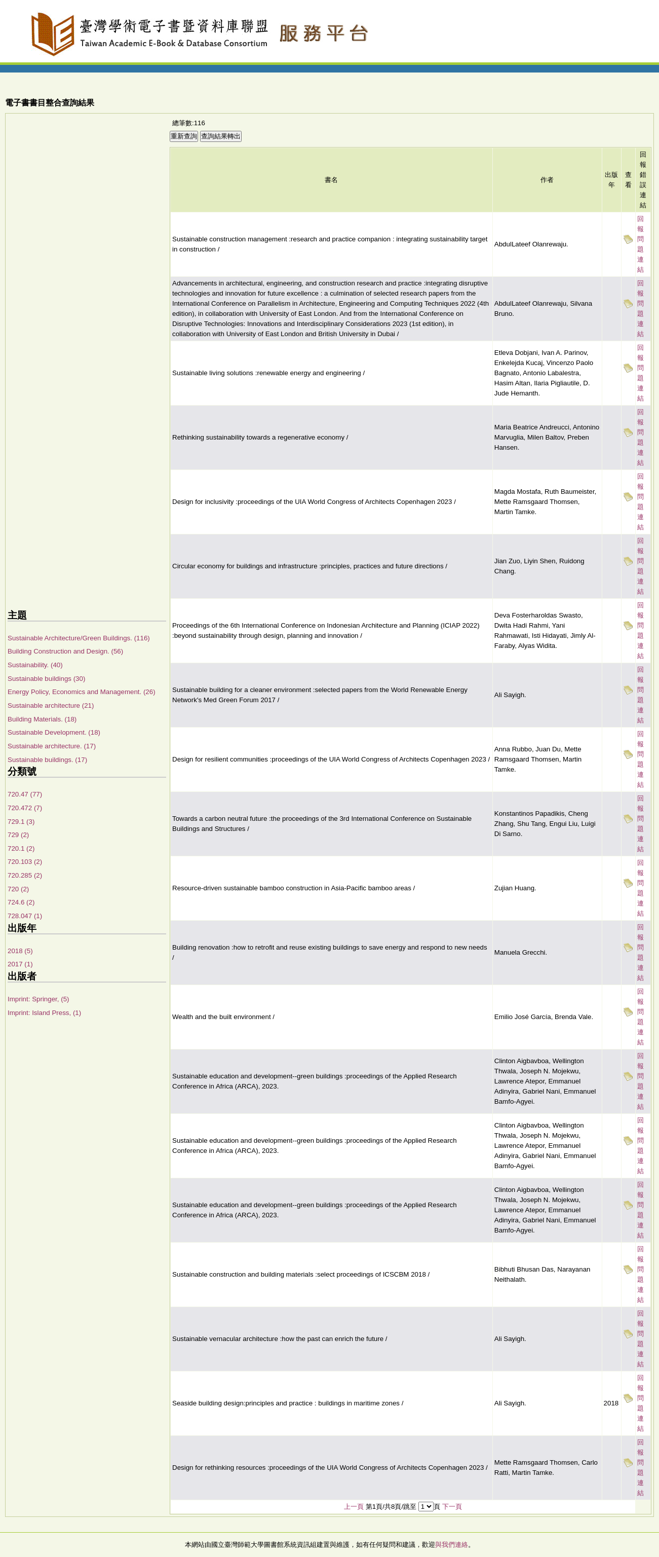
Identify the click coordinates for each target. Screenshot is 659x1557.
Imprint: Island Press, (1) (44, 1013)
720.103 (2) (25, 861)
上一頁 (354, 1506)
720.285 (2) (25, 875)
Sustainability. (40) (35, 665)
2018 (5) (20, 951)
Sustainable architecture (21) (51, 705)
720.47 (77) (25, 794)
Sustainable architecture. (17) (52, 746)
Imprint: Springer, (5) (38, 999)
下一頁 (452, 1506)
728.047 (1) (25, 916)
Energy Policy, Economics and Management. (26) (82, 692)
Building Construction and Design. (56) (65, 651)
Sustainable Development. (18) (54, 732)
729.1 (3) (21, 821)
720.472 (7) (25, 808)
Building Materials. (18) (42, 719)
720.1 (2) (21, 848)
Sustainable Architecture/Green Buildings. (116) (79, 638)
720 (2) (18, 889)
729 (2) (18, 835)
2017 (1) (20, 964)
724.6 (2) (21, 902)
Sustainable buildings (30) (46, 678)
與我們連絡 (451, 1544)
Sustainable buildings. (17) (47, 760)
